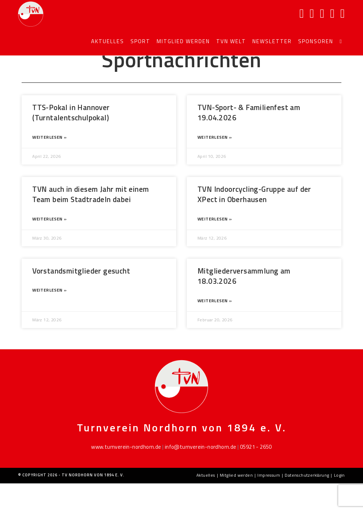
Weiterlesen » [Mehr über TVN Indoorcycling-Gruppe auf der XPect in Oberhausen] (214, 246)
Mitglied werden (236, 502)
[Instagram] (312, 13)
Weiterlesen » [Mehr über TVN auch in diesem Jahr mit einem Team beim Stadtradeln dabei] (49, 246)
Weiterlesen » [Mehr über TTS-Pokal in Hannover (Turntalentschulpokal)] (49, 164)
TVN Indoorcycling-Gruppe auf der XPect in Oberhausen (254, 221)
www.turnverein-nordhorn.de (126, 474)
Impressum (268, 502)
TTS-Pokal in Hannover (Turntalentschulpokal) (71, 140)
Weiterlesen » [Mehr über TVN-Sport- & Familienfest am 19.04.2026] (214, 164)
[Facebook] (302, 13)
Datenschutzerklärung (307, 502)
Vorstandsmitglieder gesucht (81, 298)
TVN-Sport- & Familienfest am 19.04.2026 (248, 140)
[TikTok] (342, 13)
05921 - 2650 (256, 474)
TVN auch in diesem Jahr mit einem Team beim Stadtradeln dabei (90, 221)
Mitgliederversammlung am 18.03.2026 (244, 303)
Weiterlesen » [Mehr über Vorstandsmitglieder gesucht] (49, 317)
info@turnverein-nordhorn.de (200, 474)
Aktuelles (205, 502)
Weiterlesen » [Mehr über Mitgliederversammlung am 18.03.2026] (214, 328)
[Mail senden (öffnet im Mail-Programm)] (332, 13)
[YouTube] (322, 13)
